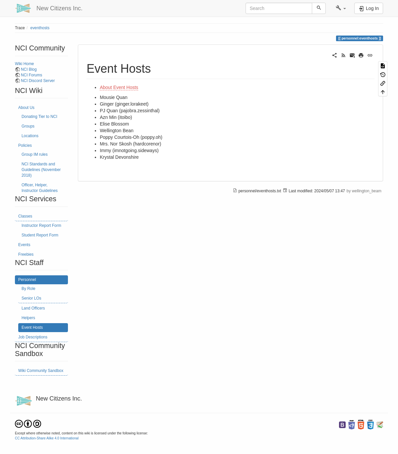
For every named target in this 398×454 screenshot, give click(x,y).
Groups (28, 126)
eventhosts (40, 28)
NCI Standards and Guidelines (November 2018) (41, 170)
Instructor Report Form (41, 225)
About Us (26, 107)
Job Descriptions (32, 337)
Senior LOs (31, 298)
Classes (25, 216)
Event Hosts (32, 327)
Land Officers (33, 308)
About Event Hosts (119, 87)
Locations (30, 136)
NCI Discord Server (38, 80)
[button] (341, 8)
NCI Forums (31, 75)
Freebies (25, 254)
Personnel (27, 279)
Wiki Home (24, 63)
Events (24, 244)
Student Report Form (40, 235)
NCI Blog (29, 69)
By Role (28, 288)
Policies (25, 145)
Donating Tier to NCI (39, 116)
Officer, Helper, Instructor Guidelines (40, 188)
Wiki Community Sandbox (40, 370)
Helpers (28, 318)
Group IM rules (35, 154)
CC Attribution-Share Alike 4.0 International (47, 438)
